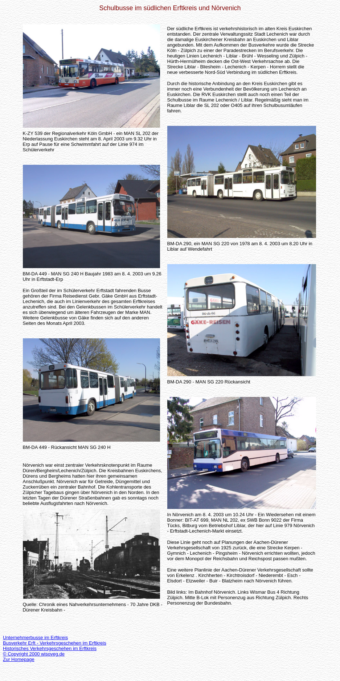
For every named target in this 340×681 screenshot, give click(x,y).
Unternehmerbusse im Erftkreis (35, 637)
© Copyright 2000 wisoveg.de (34, 654)
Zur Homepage (18, 659)
